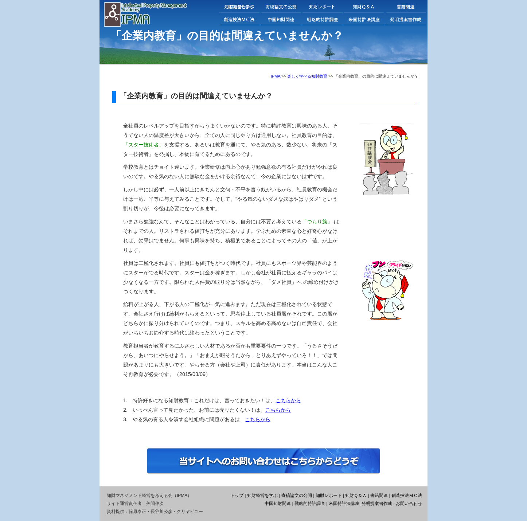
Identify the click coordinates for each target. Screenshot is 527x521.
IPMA (275, 76)
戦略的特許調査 (309, 503)
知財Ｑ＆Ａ (356, 495)
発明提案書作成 (377, 503)
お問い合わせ (409, 503)
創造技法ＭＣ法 (406, 495)
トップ (236, 495)
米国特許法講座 (344, 503)
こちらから (288, 400)
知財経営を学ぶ (262, 495)
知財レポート (329, 495)
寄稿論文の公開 (296, 495)
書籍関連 (379, 495)
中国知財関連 (278, 503)
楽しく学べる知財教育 (307, 76)
